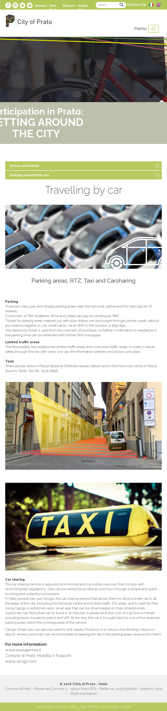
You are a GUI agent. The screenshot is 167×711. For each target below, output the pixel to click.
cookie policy (45, 706)
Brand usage (109, 706)
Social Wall (82, 8)
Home (40, 5)
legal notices (88, 706)
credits (126, 706)
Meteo (68, 5)
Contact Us (136, 5)
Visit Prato (53, 8)
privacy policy (67, 706)
